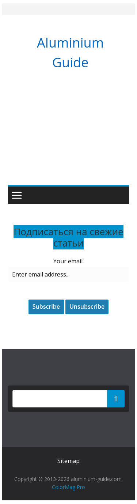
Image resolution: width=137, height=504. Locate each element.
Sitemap (68, 461)
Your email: (68, 261)
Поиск (116, 398)
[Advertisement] (68, 135)
